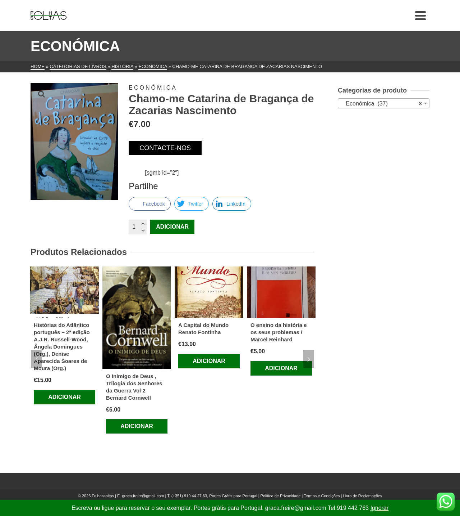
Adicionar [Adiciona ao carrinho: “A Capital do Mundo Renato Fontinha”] (209, 361)
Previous (36, 359)
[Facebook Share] (149, 204)
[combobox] (383, 103)
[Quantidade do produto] (138, 227)
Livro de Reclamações (362, 496)
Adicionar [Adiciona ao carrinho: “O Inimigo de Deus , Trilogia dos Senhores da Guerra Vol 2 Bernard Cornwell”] (136, 426)
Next (308, 359)
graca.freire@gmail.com (143, 496)
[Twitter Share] (191, 204)
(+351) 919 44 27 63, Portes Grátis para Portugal (214, 496)
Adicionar (172, 227)
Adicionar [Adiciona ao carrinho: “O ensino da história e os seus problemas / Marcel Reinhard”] (281, 368)
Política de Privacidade (281, 496)
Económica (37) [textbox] (381, 104)
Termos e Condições (322, 496)
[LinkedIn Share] (231, 204)
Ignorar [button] (379, 508)
